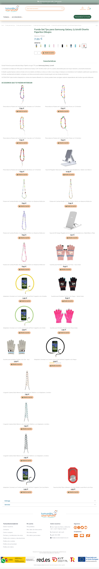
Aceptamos (78, 531)
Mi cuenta (30, 524)
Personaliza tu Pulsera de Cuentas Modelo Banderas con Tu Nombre (22, 169)
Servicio (7, 504)
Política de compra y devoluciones (14, 538)
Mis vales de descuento (34, 529)
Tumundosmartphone (10, 524)
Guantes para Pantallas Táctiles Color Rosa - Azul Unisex (65, 264)
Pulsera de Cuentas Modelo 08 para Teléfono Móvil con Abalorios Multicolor (24, 264)
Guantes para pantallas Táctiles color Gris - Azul (16, 359)
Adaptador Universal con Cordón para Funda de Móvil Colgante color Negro (55, 359)
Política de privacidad (10, 544)
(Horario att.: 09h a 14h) (57, 532)
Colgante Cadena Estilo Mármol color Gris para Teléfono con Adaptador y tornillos (26, 455)
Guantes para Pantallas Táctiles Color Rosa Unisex (64, 328)
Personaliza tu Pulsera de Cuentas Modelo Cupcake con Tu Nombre (22, 138)
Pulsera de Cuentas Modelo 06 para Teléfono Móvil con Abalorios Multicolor (71, 201)
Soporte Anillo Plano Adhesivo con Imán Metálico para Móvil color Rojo (73, 487)
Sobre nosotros (8, 526)
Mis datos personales (33, 535)
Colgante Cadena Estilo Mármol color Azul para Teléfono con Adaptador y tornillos (26, 424)
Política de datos (8, 547)
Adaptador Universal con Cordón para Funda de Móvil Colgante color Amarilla (25, 296)
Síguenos (77, 524)
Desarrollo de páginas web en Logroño (57, 565)
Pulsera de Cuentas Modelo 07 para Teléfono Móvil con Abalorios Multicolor (24, 233)
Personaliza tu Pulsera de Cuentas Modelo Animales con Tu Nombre (22, 106)
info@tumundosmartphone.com (59, 537)
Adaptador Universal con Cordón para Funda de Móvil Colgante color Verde (24, 328)
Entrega (7, 501)
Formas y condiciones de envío (13, 535)
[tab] (49, 501)
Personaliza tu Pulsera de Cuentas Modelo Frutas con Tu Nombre (63, 138)
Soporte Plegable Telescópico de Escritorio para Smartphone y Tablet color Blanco (68, 169)
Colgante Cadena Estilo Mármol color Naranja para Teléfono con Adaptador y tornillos (27, 392)
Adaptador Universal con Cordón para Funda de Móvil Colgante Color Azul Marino (26, 487)
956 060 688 (55, 535)
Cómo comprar (8, 532)
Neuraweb (47, 565)
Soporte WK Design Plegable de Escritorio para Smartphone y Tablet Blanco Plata (72, 233)
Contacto (6, 529)
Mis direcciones (32, 532)
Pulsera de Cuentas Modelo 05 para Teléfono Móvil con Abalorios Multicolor (24, 201)
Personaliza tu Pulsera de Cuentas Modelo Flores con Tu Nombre (63, 106)
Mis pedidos (30, 526)
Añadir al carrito (48, 52)
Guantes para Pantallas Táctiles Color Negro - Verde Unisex (67, 296)
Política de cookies (9, 541)
